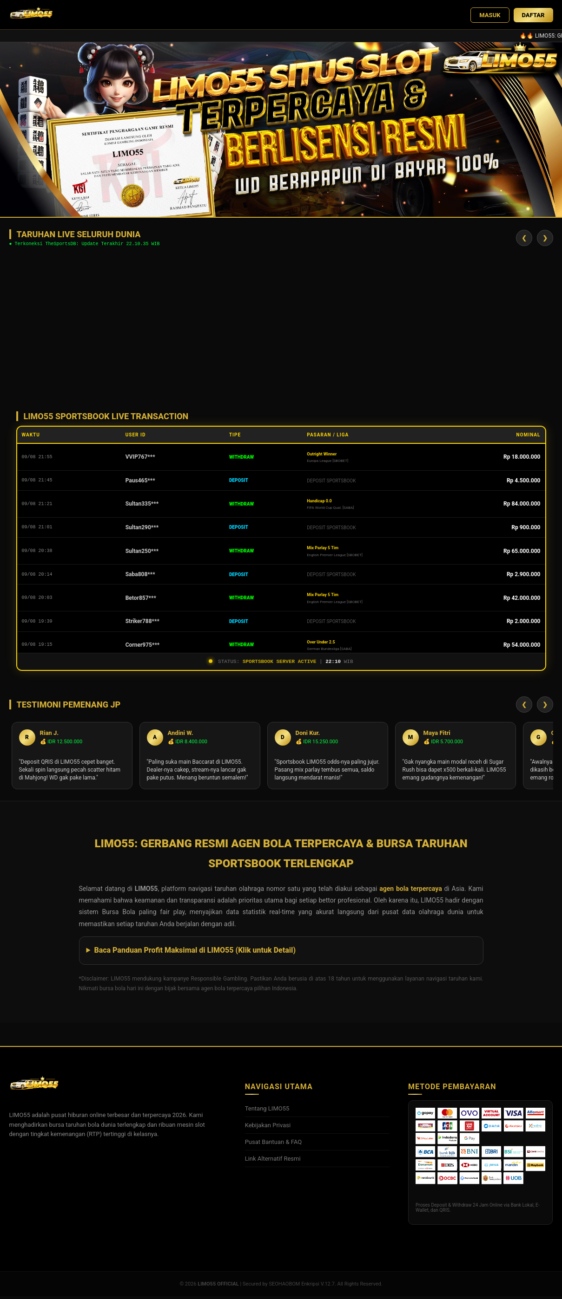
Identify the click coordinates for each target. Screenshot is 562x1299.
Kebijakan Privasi (268, 1127)
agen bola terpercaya (410, 891)
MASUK (489, 15)
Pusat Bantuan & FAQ (273, 1144)
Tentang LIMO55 (267, 1111)
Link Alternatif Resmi (273, 1161)
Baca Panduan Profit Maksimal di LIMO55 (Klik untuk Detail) (195, 952)
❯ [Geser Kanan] (545, 238)
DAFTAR (533, 15)
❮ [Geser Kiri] (524, 238)
